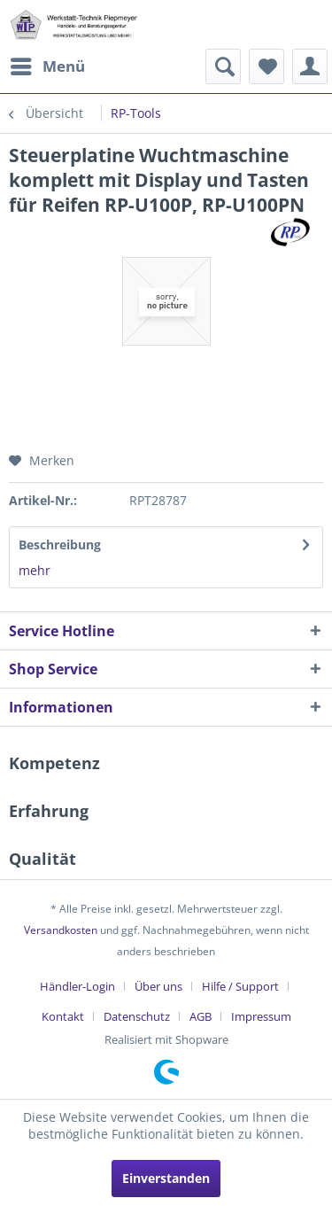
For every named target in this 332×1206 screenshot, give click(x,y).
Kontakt (63, 1016)
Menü (48, 64)
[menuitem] (47, 66)
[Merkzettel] (266, 66)
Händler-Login (77, 986)
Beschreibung (60, 544)
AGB (200, 1016)
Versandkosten (60, 930)
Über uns (158, 986)
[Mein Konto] (310, 66)
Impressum (261, 1016)
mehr (34, 570)
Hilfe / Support (240, 986)
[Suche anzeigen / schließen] (223, 66)
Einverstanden (166, 1178)
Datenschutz (137, 1016)
